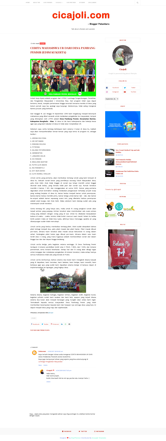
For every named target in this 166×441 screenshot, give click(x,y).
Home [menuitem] (28, 2)
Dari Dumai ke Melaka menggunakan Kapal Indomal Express (126, 162)
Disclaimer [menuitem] (92, 2)
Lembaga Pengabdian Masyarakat (50, 362)
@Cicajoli (50, 312)
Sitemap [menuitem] (82, 2)
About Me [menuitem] (36, 2)
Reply (40, 365)
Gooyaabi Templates (99, 438)
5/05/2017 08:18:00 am (55, 351)
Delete (45, 365)
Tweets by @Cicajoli (113, 189)
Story (34, 318)
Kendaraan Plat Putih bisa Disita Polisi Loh (127, 172)
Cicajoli (49, 370)
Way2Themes (75, 438)
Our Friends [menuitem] (47, 2)
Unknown (42, 351)
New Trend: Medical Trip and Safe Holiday (128, 151)
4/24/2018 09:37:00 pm (63, 370)
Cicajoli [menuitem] (59, 2)
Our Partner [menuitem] (71, 2)
